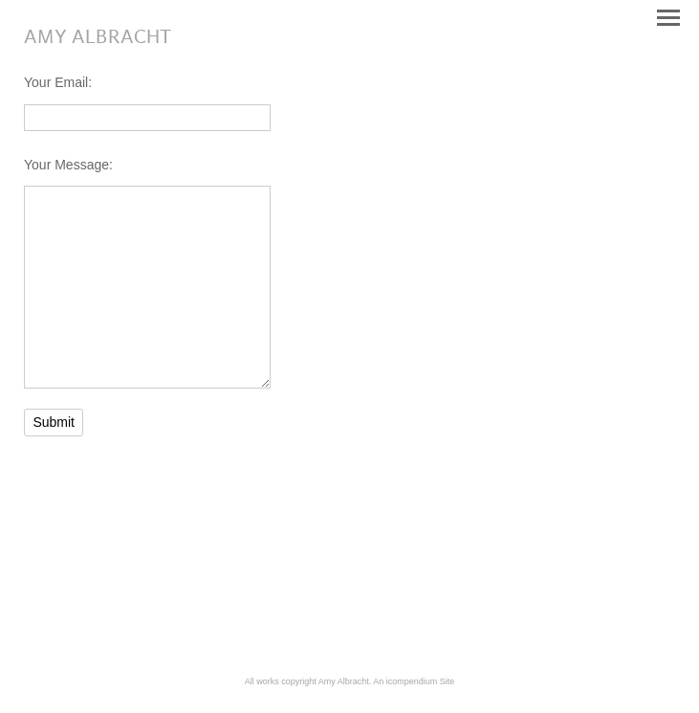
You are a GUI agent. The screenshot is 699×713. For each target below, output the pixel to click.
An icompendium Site (413, 681)
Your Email (56, 82)
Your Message (66, 164)
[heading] (97, 38)
